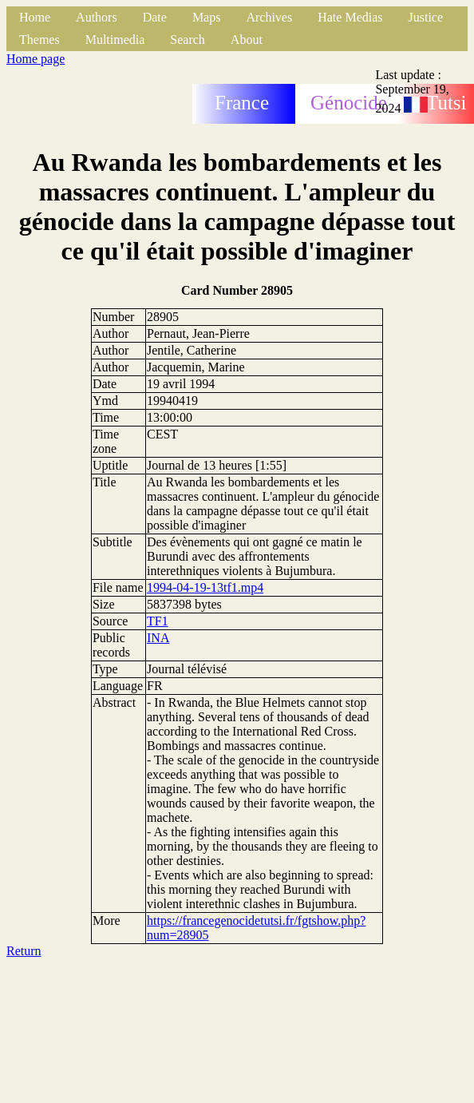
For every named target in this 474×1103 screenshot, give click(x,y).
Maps (206, 17)
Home (34, 17)
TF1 (157, 621)
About (247, 39)
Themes (39, 39)
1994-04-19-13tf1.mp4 (205, 587)
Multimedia (115, 39)
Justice (426, 17)
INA (158, 638)
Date (155, 17)
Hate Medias (350, 17)
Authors (96, 17)
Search (187, 39)
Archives (269, 17)
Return (23, 951)
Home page (35, 58)
